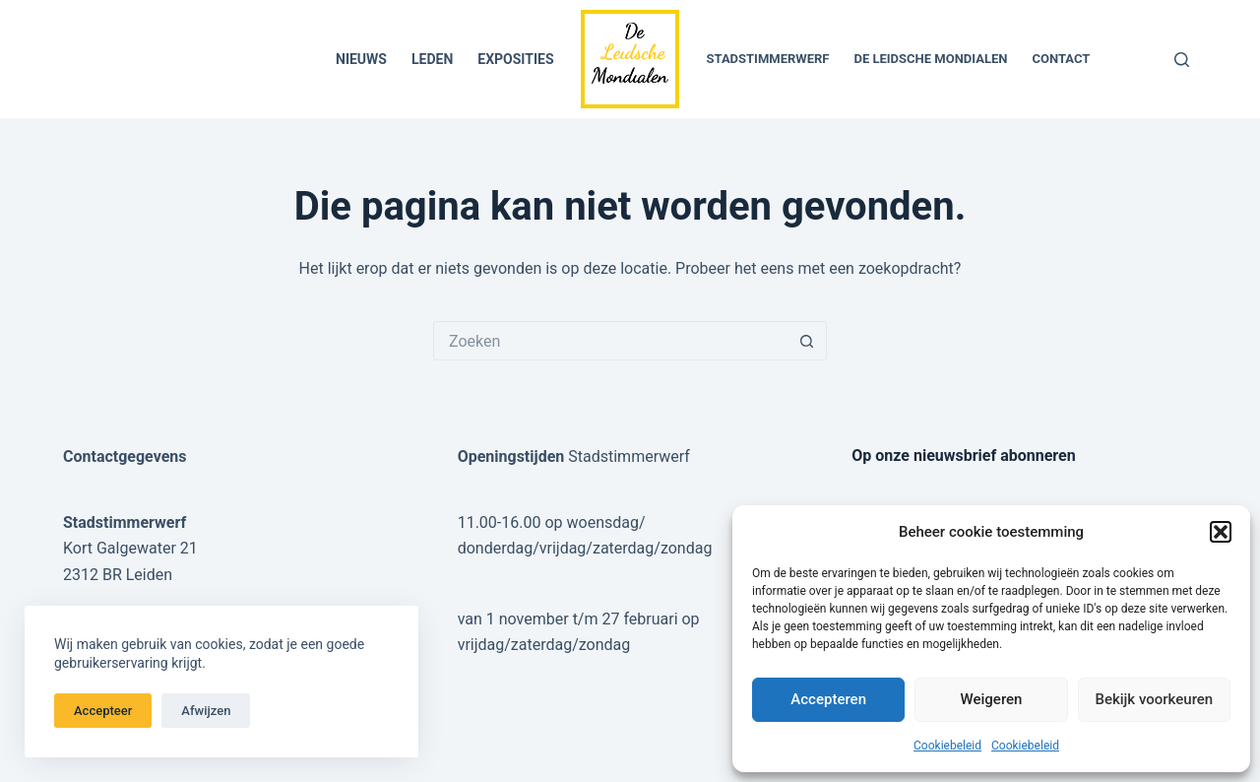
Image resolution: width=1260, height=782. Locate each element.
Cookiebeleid (947, 745)
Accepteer (103, 710)
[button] (1220, 532)
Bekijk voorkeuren (1154, 699)
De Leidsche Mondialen (930, 58)
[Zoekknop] (807, 340)
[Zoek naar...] (610, 340)
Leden (432, 59)
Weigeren (992, 699)
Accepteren (828, 699)
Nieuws (361, 59)
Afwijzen (205, 710)
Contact (1061, 58)
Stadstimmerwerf (768, 58)
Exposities (515, 59)
